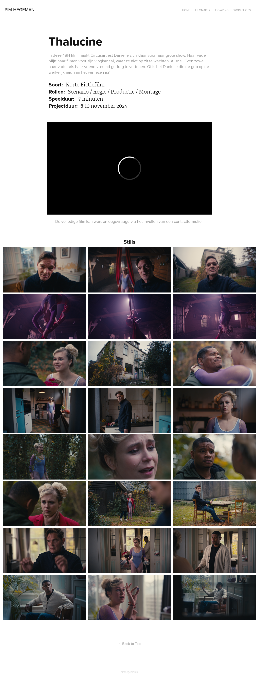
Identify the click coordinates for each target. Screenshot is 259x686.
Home (186, 10)
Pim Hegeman (20, 9)
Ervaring (221, 10)
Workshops (242, 10)
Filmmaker (202, 10)
